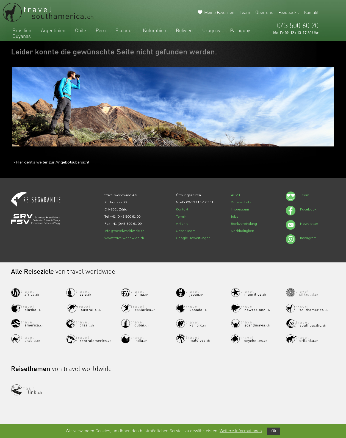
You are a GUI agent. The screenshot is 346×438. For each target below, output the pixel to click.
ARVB (235, 195)
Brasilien (21, 30)
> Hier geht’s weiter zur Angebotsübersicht (50, 162)
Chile (80, 30)
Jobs (234, 216)
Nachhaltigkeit (242, 231)
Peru (101, 30)
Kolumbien (154, 30)
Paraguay (240, 30)
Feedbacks (288, 13)
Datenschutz (241, 202)
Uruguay (211, 30)
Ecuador (124, 30)
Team (245, 13)
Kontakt (311, 13)
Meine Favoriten (219, 13)
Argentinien (53, 30)
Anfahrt (182, 223)
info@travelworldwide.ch (124, 231)
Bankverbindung (244, 223)
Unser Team (185, 231)
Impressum (240, 209)
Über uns (264, 13)
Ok (273, 431)
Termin (181, 216)
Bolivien (184, 30)
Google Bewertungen (193, 238)
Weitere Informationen (241, 431)
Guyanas (21, 36)
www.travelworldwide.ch (124, 238)
